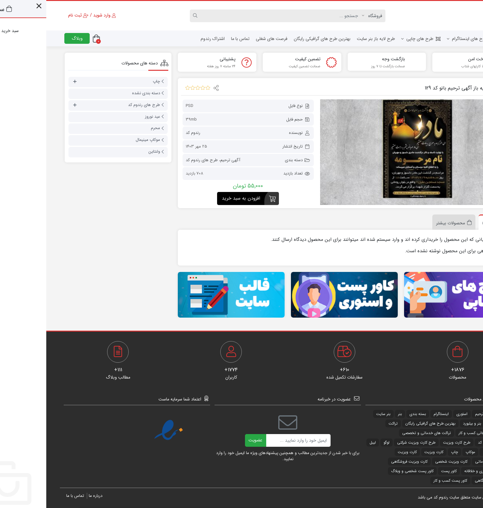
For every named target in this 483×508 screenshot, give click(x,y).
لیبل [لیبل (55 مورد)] (326, 442)
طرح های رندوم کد (155, 159)
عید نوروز (106, 116)
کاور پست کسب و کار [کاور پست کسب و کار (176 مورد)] (404, 481)
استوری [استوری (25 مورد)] (415, 414)
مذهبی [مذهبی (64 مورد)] (442, 452)
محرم (109, 128)
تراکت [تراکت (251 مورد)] (346, 423)
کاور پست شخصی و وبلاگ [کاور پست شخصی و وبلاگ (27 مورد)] (366, 471)
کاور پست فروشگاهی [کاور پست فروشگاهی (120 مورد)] (444, 481)
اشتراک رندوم (166, 38)
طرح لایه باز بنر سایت (330, 38)
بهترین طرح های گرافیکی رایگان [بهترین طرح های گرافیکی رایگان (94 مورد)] (384, 423)
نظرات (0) (445, 223)
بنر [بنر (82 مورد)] (354, 414)
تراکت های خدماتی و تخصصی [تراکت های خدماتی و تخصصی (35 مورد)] (380, 433)
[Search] (236, 16)
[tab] (447, 222)
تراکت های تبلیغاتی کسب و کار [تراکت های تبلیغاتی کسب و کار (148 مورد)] (436, 433)
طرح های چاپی (374, 38)
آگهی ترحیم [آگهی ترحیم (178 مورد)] (438, 414)
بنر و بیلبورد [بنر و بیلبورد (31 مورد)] (426, 423)
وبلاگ (30, 38)
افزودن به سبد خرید (195, 198)
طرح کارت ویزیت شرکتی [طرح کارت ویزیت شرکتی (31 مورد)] (370, 442)
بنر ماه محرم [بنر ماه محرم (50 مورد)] (451, 423)
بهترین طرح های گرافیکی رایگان (276, 38)
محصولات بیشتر (404, 223)
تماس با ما (194, 38)
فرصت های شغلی (225, 38)
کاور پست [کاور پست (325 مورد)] (402, 471)
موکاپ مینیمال (101, 139)
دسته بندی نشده (100, 93)
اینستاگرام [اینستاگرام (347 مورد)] (394, 414)
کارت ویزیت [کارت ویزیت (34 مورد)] (360, 452)
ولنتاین (108, 151)
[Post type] (327, 16)
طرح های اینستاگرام (421, 38)
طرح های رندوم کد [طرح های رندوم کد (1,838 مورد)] (446, 442)
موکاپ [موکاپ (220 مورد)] (424, 452)
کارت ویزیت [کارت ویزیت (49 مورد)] (387, 452)
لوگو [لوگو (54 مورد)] (340, 442)
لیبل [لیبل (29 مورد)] (458, 452)
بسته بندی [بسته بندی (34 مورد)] (371, 414)
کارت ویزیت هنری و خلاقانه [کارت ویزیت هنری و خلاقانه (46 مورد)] (439, 471)
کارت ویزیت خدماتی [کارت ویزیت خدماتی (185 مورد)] (445, 462)
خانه (455, 38)
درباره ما (49, 495)
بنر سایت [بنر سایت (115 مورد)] (337, 414)
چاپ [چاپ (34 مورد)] (408, 452)
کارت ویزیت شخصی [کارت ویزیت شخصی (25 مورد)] (405, 462)
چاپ (110, 81)
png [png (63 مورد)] (458, 414)
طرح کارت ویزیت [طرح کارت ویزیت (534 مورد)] (410, 442)
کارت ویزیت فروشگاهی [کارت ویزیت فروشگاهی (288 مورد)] (363, 462)
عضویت (209, 440)
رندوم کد (146, 132)
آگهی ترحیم (184, 159)
